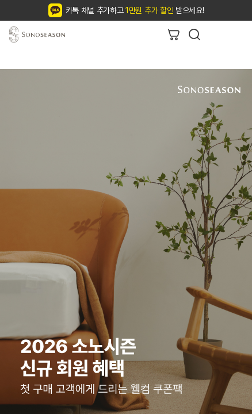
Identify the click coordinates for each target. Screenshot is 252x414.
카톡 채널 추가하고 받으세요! (135, 10)
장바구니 (174, 34)
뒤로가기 (215, 34)
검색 (194, 34)
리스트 (236, 34)
